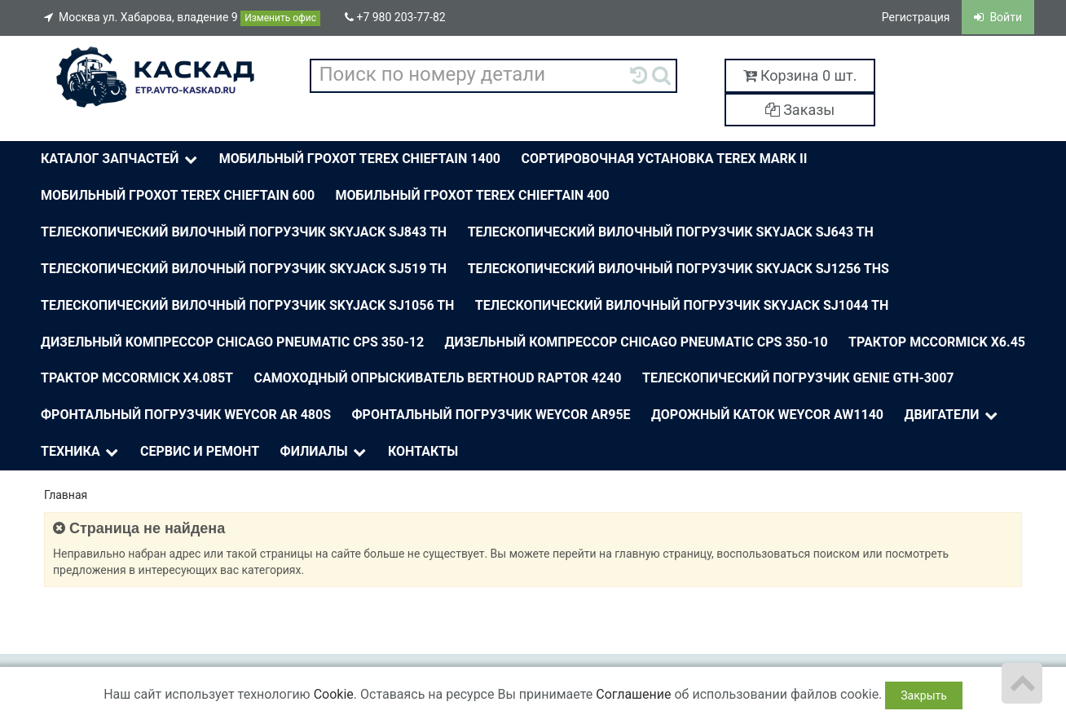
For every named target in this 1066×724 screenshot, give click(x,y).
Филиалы (324, 452)
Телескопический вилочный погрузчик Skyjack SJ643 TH (671, 232)
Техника (81, 452)
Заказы (800, 109)
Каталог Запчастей (120, 159)
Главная (65, 494)
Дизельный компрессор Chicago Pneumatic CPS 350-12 (232, 342)
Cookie (334, 694)
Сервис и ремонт (199, 451)
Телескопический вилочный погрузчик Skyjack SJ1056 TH (247, 305)
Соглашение (633, 694)
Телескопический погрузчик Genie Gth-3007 (798, 378)
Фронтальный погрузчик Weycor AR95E (491, 414)
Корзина (800, 75)
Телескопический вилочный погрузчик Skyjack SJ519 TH (244, 268)
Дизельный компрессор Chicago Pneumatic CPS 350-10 (636, 342)
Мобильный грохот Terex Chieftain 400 (473, 195)
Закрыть (924, 695)
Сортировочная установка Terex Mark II (665, 158)
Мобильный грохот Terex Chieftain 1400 (359, 158)
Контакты (423, 451)
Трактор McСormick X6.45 (936, 342)
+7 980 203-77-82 (395, 17)
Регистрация (916, 17)
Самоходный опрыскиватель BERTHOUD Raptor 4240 (437, 378)
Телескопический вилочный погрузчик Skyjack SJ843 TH (244, 232)
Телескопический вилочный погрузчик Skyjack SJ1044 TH (681, 305)
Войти (998, 17)
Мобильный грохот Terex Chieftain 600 (178, 195)
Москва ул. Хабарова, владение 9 (182, 18)
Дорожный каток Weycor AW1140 (767, 414)
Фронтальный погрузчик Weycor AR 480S (186, 414)
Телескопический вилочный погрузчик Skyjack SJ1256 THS (678, 268)
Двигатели (953, 415)
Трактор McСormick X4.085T (137, 378)
